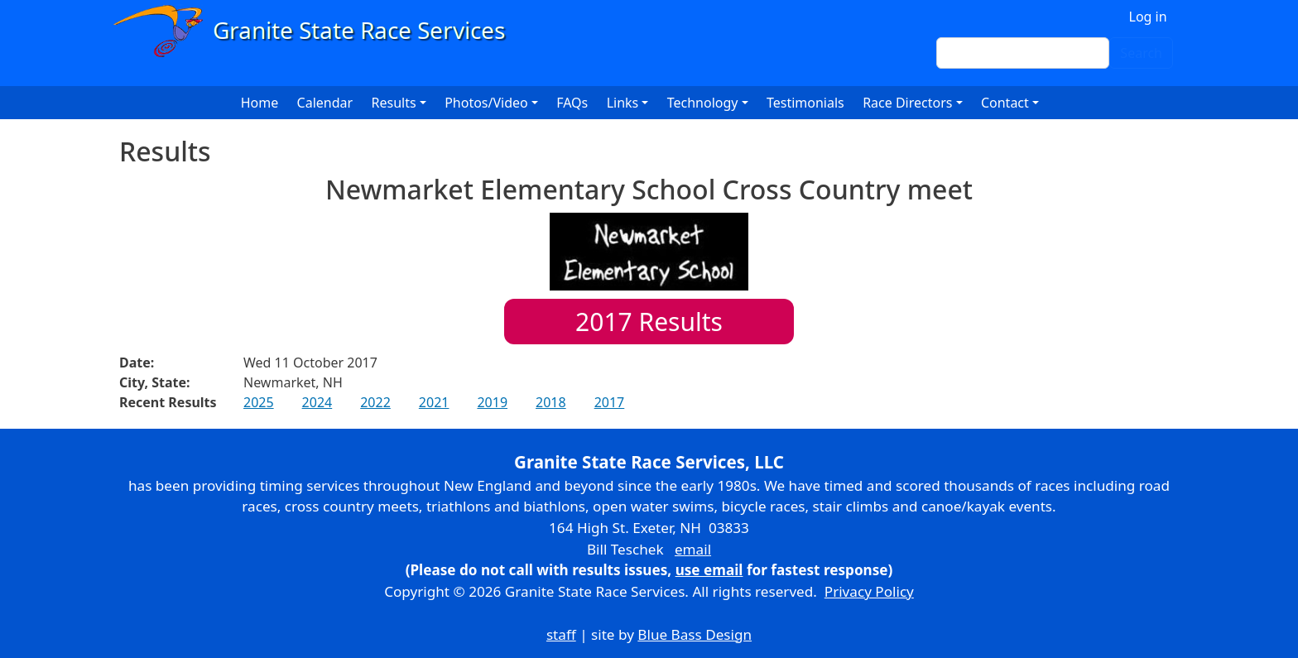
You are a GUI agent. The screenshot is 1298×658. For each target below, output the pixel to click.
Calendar (325, 103)
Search (1141, 53)
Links (623, 103)
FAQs (572, 103)
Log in (1148, 16)
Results (649, 322)
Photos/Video (486, 103)
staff (561, 634)
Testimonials (805, 103)
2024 (317, 402)
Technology (702, 103)
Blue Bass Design (694, 634)
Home (260, 103)
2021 (434, 402)
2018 (551, 402)
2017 (609, 402)
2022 (375, 402)
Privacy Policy (869, 591)
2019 (492, 402)
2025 (258, 402)
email (693, 549)
